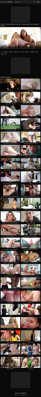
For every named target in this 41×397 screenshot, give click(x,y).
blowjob (15, 51)
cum (20, 51)
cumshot (11, 51)
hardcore (27, 51)
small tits (32, 51)
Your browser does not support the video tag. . (20, 38)
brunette (5, 51)
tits (23, 51)
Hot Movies (7, 2)
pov (5, 54)
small (37, 51)
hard (2, 54)
